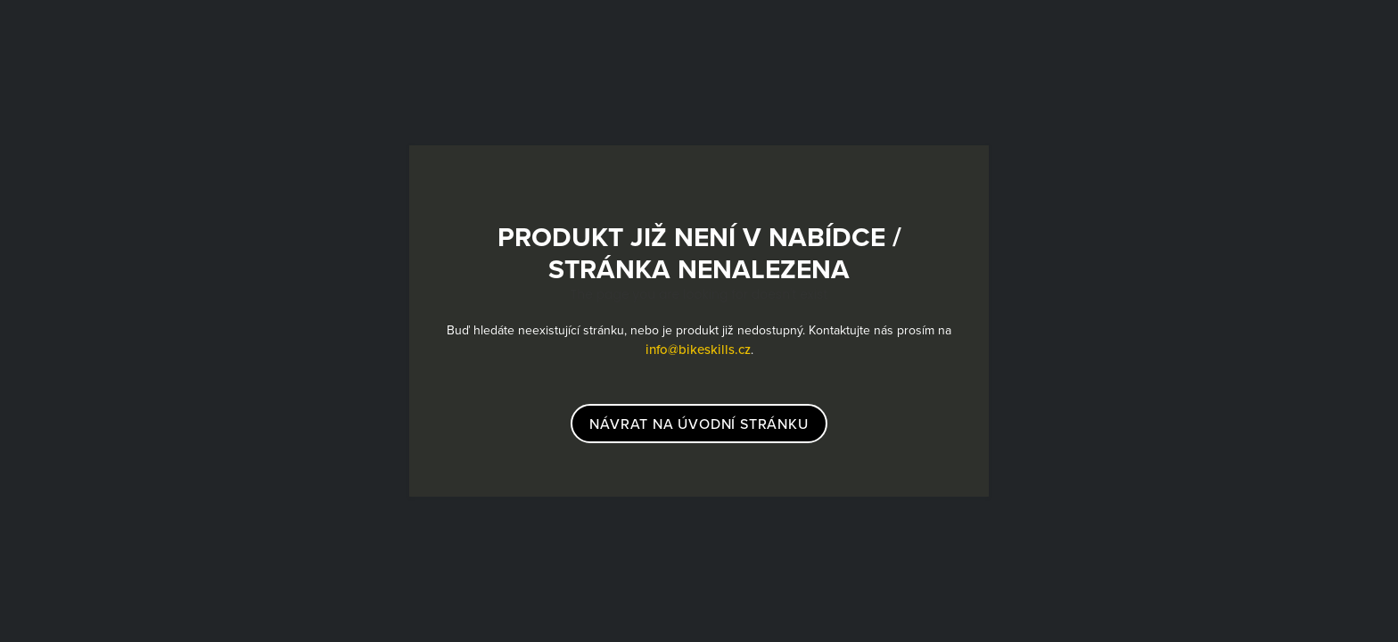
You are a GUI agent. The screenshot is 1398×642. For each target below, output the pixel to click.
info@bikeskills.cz (698, 349)
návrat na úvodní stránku (698, 423)
